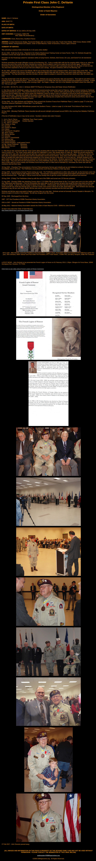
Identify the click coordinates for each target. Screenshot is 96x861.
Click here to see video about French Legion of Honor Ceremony (23, 269)
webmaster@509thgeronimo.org (48, 855)
